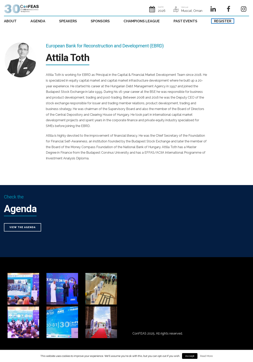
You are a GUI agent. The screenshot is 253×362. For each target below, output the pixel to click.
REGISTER (223, 21)
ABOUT (10, 21)
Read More (206, 355)
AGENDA (37, 21)
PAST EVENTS (185, 21)
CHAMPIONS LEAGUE (142, 21)
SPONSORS (100, 21)
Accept (189, 355)
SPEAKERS (68, 21)
